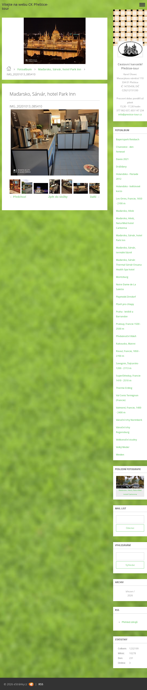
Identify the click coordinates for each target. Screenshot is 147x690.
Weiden (120, 454)
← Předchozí (18, 197)
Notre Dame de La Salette (126, 287)
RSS (40, 684)
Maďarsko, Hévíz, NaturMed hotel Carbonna (125, 223)
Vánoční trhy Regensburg (123, 430)
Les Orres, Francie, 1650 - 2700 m (129, 201)
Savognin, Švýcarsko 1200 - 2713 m (127, 366)
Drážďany (121, 166)
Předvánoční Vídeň (126, 336)
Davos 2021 (122, 159)
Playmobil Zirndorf (126, 296)
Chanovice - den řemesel (125, 149)
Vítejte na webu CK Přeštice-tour (25, 6)
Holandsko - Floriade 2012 (127, 176)
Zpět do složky (58, 197)
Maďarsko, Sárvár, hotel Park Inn (59, 69)
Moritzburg (122, 277)
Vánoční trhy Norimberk (129, 420)
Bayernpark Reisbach (127, 139)
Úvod (9, 68)
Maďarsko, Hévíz (125, 210)
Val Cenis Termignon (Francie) (127, 398)
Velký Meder (122, 447)
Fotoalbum (24, 69)
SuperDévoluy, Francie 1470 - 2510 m (128, 378)
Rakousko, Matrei (125, 343)
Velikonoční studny (126, 439)
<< (120, 593)
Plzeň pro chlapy (125, 304)
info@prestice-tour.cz (130, 114)
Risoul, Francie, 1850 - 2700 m (128, 354)
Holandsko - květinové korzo (128, 189)
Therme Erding (124, 388)
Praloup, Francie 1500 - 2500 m (128, 326)
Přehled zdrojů (130, 622)
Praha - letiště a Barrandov (124, 314)
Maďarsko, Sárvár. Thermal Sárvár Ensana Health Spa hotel (129, 264)
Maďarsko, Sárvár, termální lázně (126, 250)
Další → (95, 197)
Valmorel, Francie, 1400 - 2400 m (128, 410)
